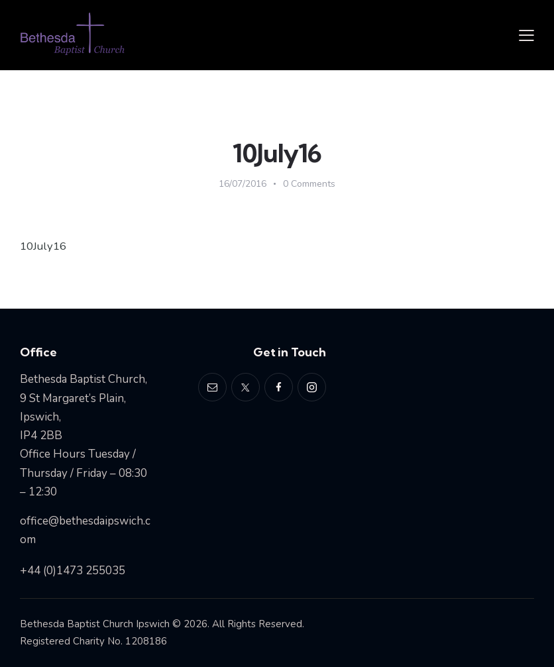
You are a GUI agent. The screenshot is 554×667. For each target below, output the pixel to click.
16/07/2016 (242, 184)
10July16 (43, 246)
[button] (526, 35)
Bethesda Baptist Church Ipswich (95, 623)
